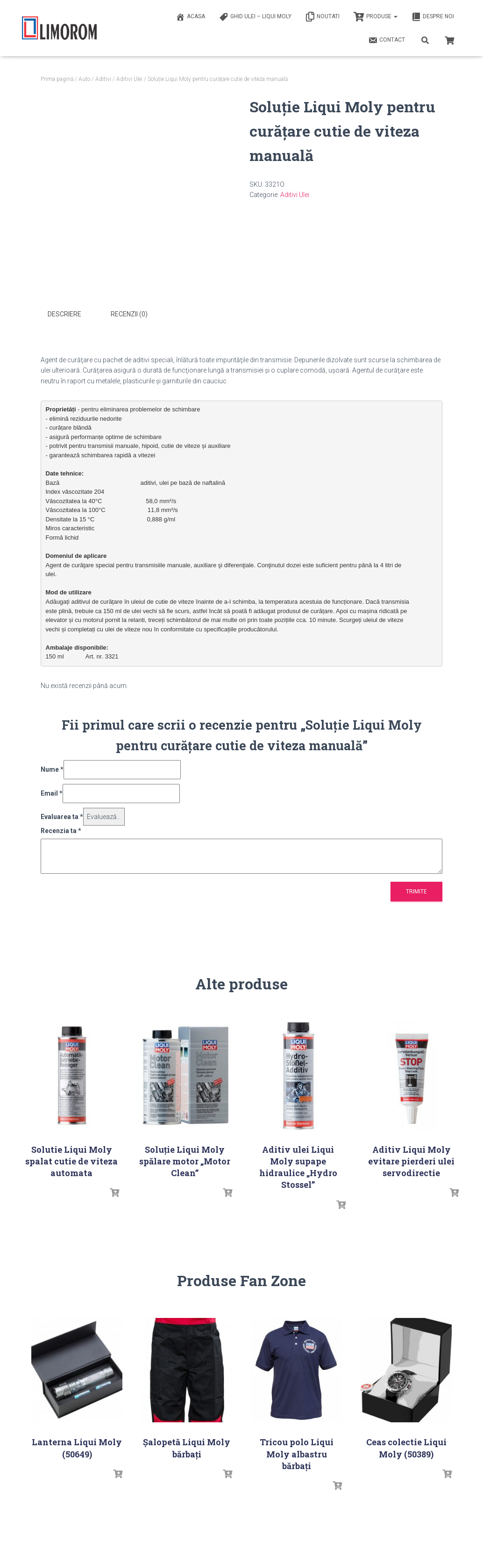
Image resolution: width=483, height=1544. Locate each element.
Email (52, 792)
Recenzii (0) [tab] (129, 314)
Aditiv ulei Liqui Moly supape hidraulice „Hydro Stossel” (298, 1166)
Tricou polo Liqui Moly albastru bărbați (297, 1452)
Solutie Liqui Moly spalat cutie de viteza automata (71, 1160)
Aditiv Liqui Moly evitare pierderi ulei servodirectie (411, 1160)
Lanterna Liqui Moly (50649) (77, 1446)
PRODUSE (376, 17)
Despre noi (433, 17)
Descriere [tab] (64, 314)
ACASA (190, 17)
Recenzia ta (61, 830)
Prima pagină (57, 79)
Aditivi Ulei (129, 79)
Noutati (322, 17)
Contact (386, 40)
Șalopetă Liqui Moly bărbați (186, 1446)
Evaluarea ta (62, 815)
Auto (84, 79)
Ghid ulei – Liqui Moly (255, 17)
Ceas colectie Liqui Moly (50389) (406, 1446)
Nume (52, 768)
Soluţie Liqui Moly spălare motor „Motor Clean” (184, 1160)
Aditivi (103, 79)
